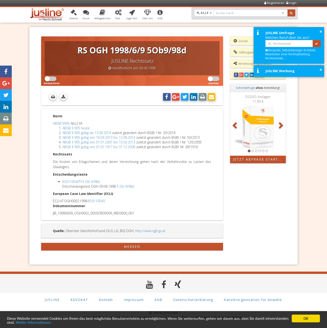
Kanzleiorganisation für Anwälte (253, 299)
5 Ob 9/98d (91, 181)
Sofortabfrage (245, 88)
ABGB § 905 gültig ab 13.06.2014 (86, 132)
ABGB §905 (61, 123)
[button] (73, 15)
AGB (158, 299)
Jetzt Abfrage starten (258, 159)
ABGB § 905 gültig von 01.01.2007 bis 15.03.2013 (98, 142)
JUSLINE (52, 299)
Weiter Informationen (33, 322)
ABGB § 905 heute (76, 128)
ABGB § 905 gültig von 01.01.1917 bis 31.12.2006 (98, 147)
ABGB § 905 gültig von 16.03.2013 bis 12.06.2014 (98, 137)
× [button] (320, 31)
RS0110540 (70, 181)
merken (132, 246)
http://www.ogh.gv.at (150, 231)
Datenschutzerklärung (193, 299)
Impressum (134, 299)
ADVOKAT (79, 299)
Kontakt (106, 299)
